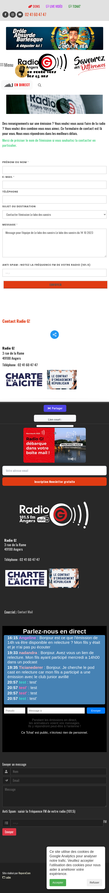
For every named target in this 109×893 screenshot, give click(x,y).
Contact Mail (25, 612)
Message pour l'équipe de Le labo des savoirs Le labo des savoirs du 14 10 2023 (54, 243)
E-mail (8, 177)
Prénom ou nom (15, 162)
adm (6, 877)
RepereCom (24, 873)
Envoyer (9, 832)
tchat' (75, 6)
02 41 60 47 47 (35, 14)
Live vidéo (54, 6)
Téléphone (10, 192)
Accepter (57, 888)
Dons (34, 6)
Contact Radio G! (16, 321)
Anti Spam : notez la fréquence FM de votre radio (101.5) (46, 265)
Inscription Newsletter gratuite (54, 481)
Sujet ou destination (19, 206)
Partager (55, 408)
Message (10, 225)
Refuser (94, 888)
